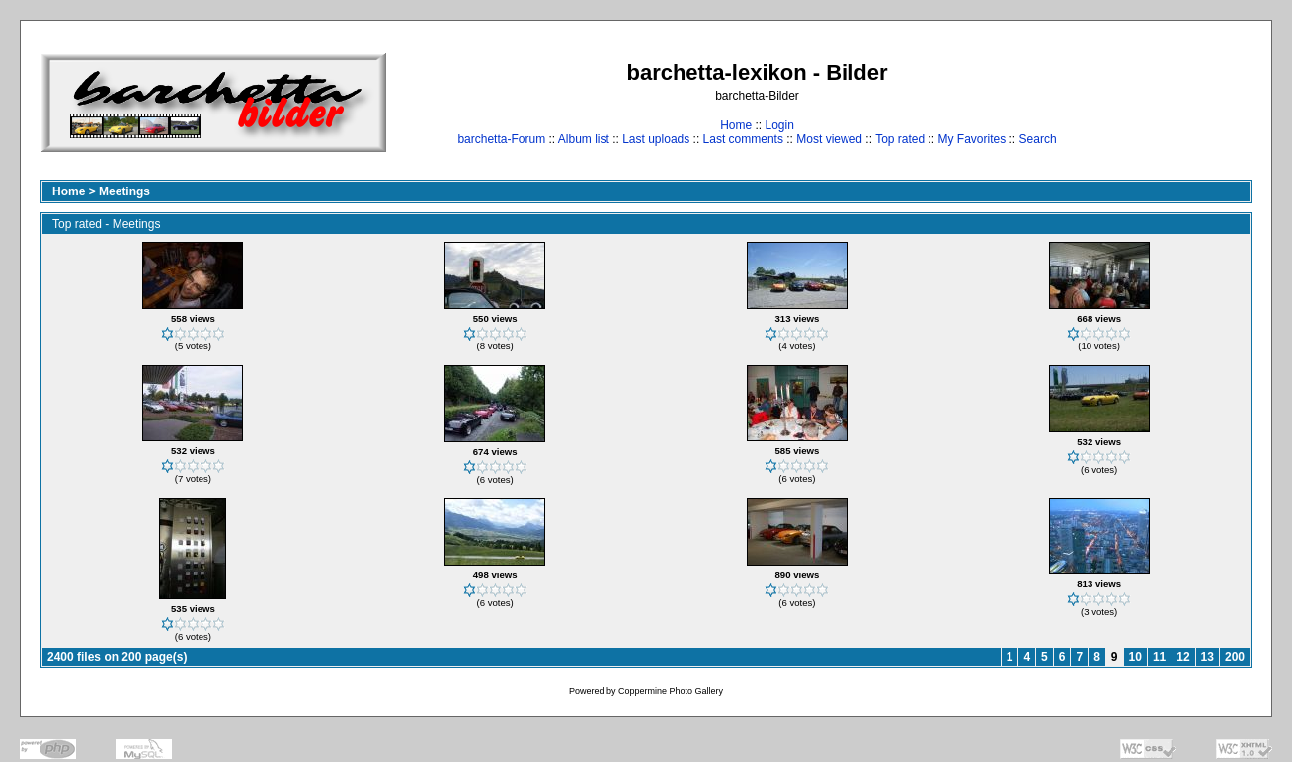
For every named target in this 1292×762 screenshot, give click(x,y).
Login (779, 125)
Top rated (900, 139)
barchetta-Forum (501, 139)
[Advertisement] (1190, 102)
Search (1038, 139)
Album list (583, 139)
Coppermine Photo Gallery (670, 691)
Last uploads (655, 139)
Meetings (124, 191)
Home (736, 125)
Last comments (743, 139)
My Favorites (972, 139)
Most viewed (829, 139)
